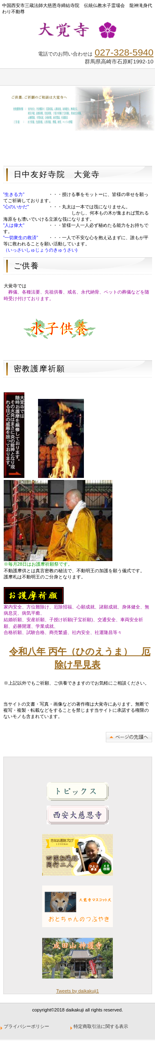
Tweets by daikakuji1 (77, 990)
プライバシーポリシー (27, 1026)
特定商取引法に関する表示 (101, 1026)
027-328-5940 (124, 52)
